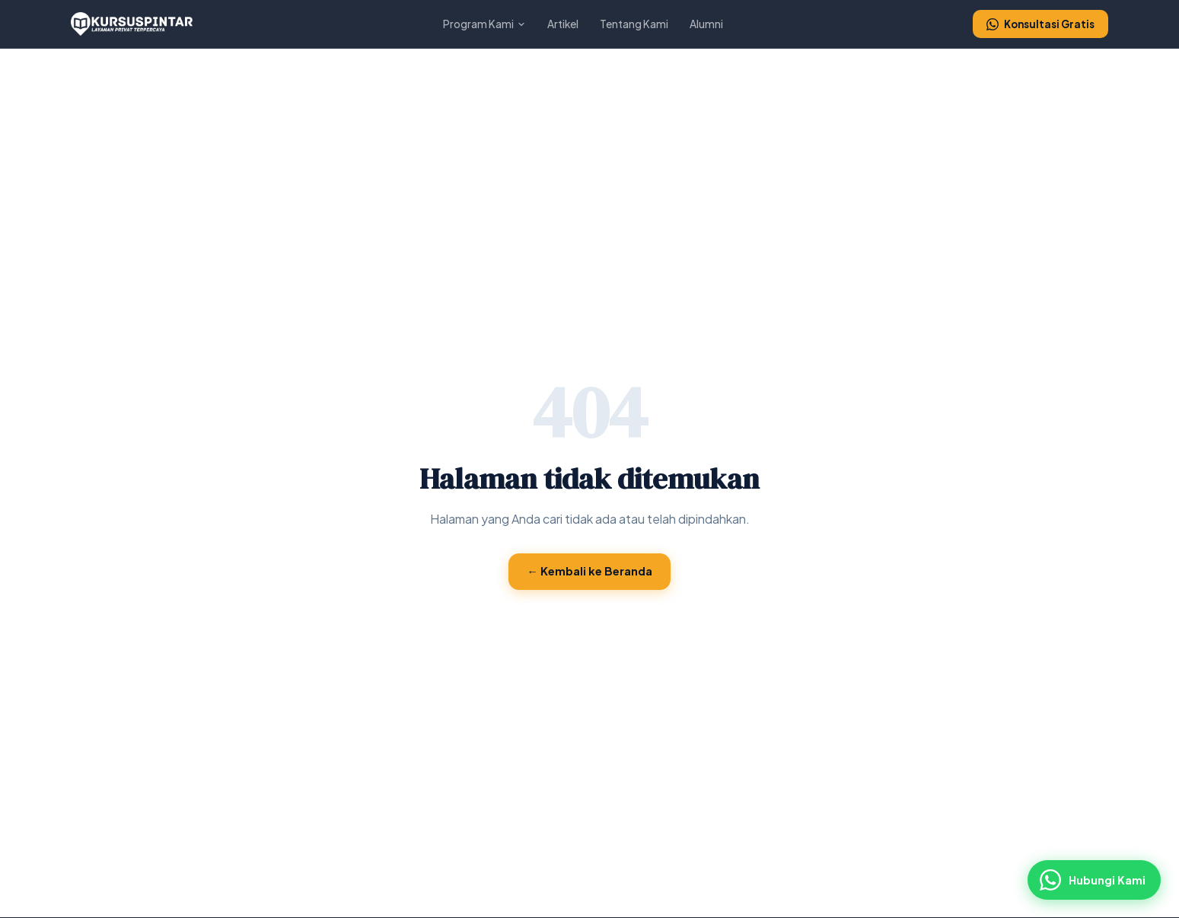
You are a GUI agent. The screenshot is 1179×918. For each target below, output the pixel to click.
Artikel (562, 24)
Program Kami (484, 24)
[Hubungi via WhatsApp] (1094, 880)
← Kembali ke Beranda (589, 571)
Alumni (706, 24)
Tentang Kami (634, 24)
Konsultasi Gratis (1040, 24)
